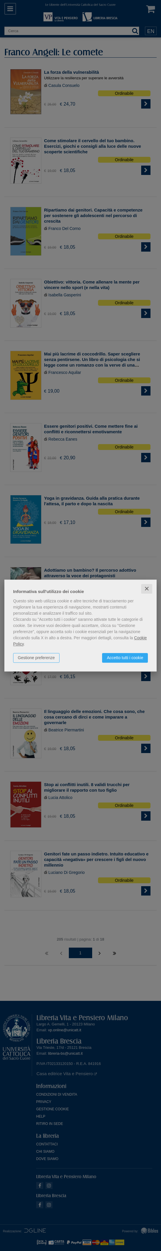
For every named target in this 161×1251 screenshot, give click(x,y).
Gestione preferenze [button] (36, 657)
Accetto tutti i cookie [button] (125, 657)
